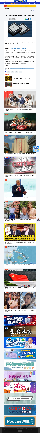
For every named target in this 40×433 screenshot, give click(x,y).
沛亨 (8, 71)
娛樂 (35, 3)
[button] (35, 6)
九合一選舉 (21, 3)
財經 (12, 71)
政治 (29, 3)
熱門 (26, 3)
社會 (32, 3)
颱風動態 (16, 3)
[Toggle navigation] (5, 1)
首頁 (2, 3)
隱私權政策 (16, 430)
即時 (5, 3)
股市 (20, 71)
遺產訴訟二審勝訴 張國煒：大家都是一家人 (18, 48)
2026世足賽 (10, 3)
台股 (16, 71)
